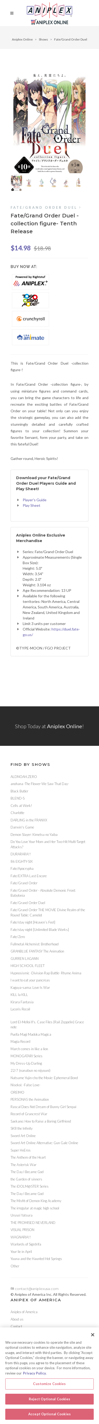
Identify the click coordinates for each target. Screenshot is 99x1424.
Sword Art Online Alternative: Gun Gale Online (44, 1143)
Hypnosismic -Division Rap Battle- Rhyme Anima (46, 973)
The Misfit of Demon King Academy (36, 1201)
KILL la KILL (19, 995)
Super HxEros (21, 1150)
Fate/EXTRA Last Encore (29, 876)
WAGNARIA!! (21, 1237)
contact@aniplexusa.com (35, 1289)
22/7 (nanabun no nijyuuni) (30, 1070)
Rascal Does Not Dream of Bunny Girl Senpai (43, 1107)
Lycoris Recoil (20, 1009)
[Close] (92, 1337)
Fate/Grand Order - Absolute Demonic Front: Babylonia (43, 893)
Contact (16, 1326)
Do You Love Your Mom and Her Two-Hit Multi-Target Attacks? (48, 844)
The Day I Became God (27, 1172)
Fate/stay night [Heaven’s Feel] (33, 922)
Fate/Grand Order (24, 883)
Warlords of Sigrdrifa (26, 1244)
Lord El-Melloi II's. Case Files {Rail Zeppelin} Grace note (47, 1024)
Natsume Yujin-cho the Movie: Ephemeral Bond (44, 1078)
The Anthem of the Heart (28, 1157)
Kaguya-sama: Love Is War (30, 987)
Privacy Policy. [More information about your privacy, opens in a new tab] (34, 1376)
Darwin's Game (22, 827)
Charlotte (17, 813)
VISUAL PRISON (22, 1230)
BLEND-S (18, 798)
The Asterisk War (23, 1165)
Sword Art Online (23, 1136)
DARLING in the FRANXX (29, 820)
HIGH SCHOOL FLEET (28, 966)
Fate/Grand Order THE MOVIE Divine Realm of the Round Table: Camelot (48, 912)
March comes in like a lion (29, 1049)
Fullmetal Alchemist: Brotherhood (35, 944)
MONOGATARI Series (27, 1056)
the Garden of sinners (26, 1179)
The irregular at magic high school (35, 1208)
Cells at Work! (21, 805)
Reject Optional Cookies (49, 1402)
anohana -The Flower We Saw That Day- (40, 784)
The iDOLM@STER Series (30, 1186)
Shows (43, 39)
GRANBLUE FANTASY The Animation (37, 951)
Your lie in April (21, 1251)
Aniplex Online (22, 39)
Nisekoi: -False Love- (25, 1085)
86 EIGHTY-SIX (22, 861)
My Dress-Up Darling (26, 1063)
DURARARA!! (21, 854)
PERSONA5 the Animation (30, 1099)
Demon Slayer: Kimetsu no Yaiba (34, 834)
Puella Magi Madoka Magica (31, 1034)
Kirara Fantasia (22, 1002)
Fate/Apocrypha (22, 868)
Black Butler (19, 791)
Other (15, 1266)
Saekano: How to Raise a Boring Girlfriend (41, 1121)
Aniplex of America (24, 1312)
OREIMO (17, 1092)
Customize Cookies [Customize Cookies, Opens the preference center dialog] (49, 1387)
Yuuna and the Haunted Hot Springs (36, 1259)
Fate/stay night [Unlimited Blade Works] (40, 929)
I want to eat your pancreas (30, 980)
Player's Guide (34, 500)
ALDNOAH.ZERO (24, 777)
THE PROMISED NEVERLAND (33, 1222)
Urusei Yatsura (21, 1215)
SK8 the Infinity (21, 1128)
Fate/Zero (18, 937)
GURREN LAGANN (25, 958)
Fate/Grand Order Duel (70, 39)
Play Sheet (31, 505)
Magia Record (20, 1041)
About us (17, 1319)
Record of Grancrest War (29, 1114)
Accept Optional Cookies (49, 1417)
